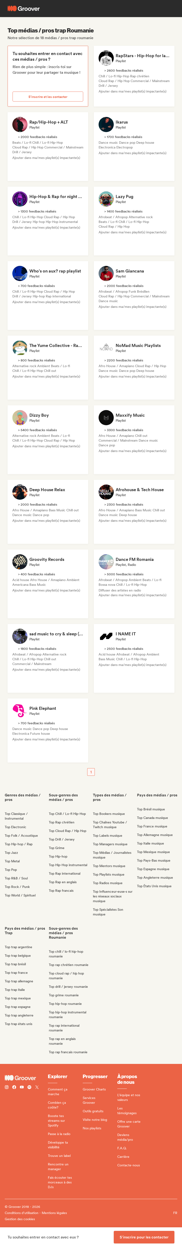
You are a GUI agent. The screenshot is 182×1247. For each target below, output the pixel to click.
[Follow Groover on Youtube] (22, 1087)
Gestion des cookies (20, 1219)
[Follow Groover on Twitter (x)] (37, 1087)
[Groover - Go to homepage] (26, 1077)
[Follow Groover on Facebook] (14, 1087)
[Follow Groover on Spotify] (29, 1087)
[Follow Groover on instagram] (7, 1087)
